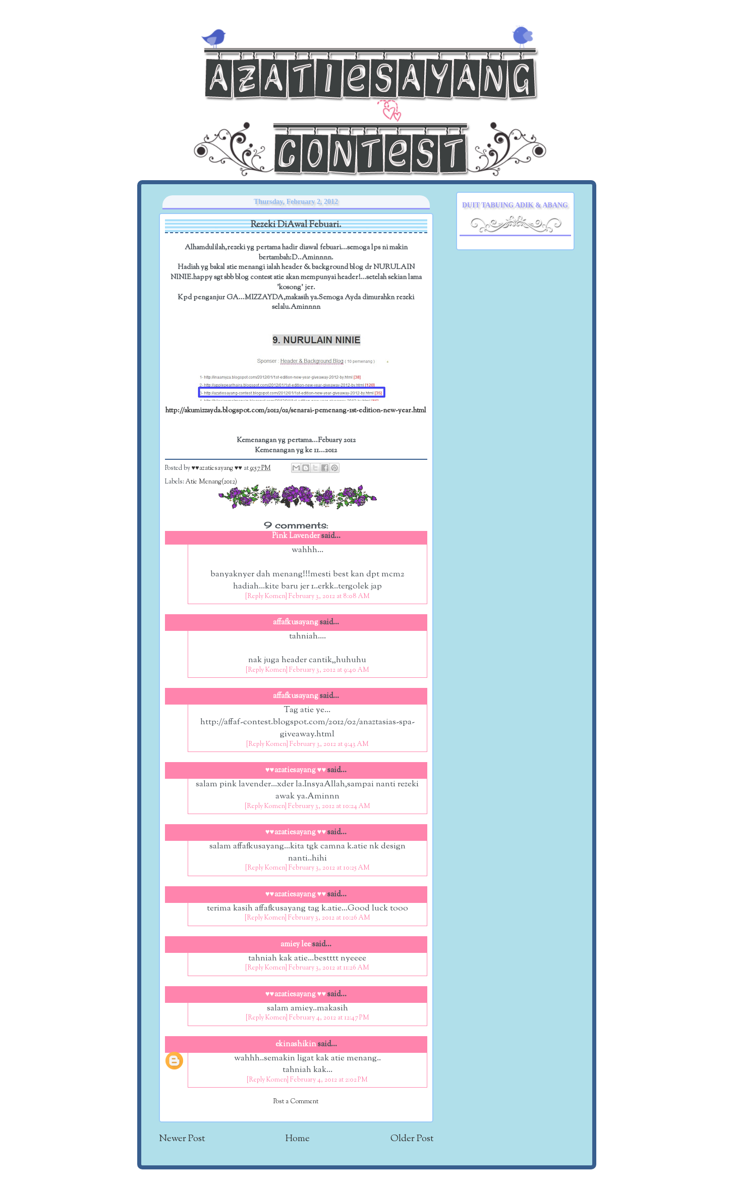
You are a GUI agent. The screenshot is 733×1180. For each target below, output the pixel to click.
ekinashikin (295, 1044)
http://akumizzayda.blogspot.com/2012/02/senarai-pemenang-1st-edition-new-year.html (295, 410)
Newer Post (182, 1139)
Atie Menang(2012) (211, 482)
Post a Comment (295, 1101)
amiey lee (295, 944)
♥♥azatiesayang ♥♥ (218, 468)
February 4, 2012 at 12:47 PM (329, 1018)
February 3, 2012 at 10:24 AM (329, 806)
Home (298, 1139)
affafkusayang (295, 622)
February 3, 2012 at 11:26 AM (329, 968)
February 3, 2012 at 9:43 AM (329, 744)
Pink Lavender (296, 536)
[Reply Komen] (266, 596)
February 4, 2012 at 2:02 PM (329, 1080)
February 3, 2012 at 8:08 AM (329, 596)
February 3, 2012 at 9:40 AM (329, 670)
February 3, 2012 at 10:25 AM (329, 868)
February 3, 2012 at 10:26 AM (329, 918)
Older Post (411, 1139)
